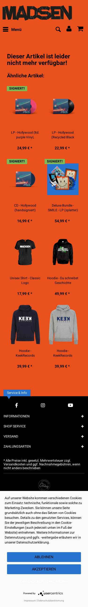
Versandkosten (15, 464)
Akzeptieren (44, 569)
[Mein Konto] (69, 29)
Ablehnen (43, 557)
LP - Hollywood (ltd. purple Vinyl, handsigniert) (25, 135)
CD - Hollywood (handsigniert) (25, 208)
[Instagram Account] (43, 405)
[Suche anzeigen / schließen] (58, 29)
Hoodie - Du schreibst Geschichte (62, 280)
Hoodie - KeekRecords (25, 353)
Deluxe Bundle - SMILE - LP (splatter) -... (63, 208)
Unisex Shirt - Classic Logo (25, 280)
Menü (12, 29)
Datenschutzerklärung (44, 581)
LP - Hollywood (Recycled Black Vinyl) (62, 135)
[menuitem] (12, 29)
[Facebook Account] (16, 405)
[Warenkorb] (80, 29)
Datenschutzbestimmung (50, 600)
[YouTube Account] (70, 405)
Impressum (30, 600)
